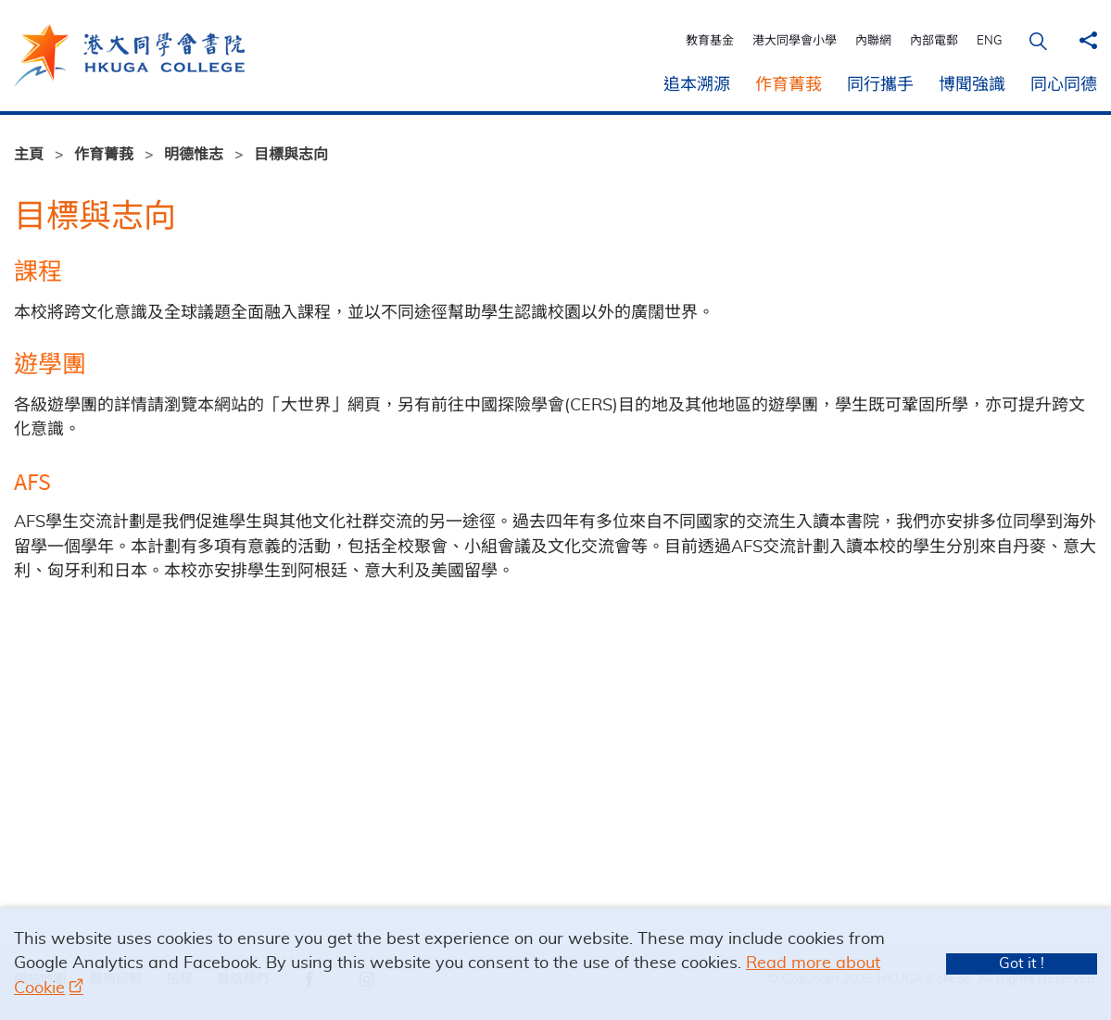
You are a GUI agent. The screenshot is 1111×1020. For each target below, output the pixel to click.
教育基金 (712, 41)
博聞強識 (972, 85)
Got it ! (1021, 963)
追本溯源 (696, 85)
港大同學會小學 (796, 41)
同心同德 (1063, 85)
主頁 (29, 154)
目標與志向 (291, 154)
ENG (991, 41)
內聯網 (875, 41)
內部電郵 (936, 41)
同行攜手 (880, 85)
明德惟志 (193, 154)
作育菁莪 (788, 85)
